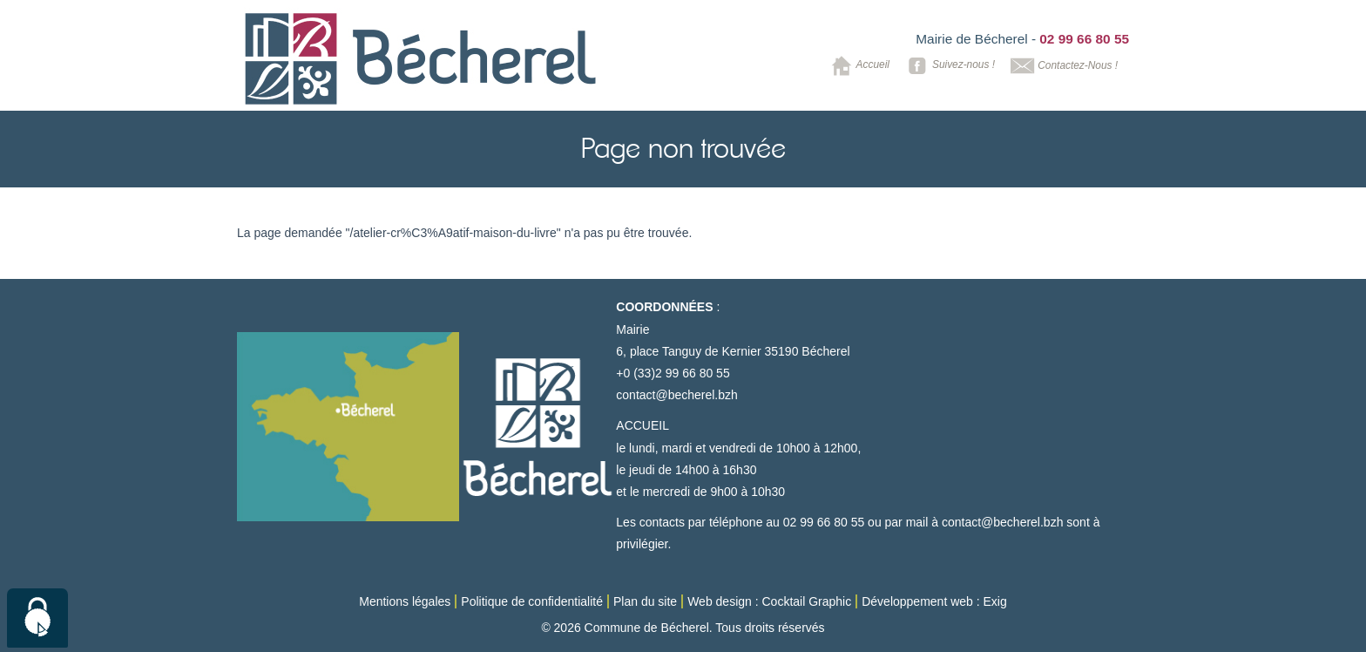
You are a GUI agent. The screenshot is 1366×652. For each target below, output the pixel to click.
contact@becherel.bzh (677, 395)
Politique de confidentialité (532, 601)
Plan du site (645, 601)
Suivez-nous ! (948, 66)
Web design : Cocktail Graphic (769, 601)
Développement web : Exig (934, 601)
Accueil (857, 66)
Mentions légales (404, 601)
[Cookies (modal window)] (37, 618)
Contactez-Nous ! (1062, 66)
